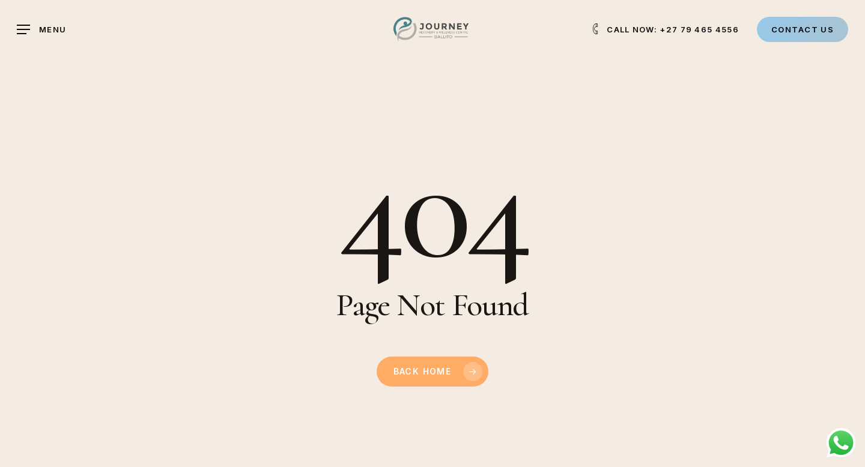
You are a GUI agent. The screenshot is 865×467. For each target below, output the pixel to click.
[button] (41, 29)
